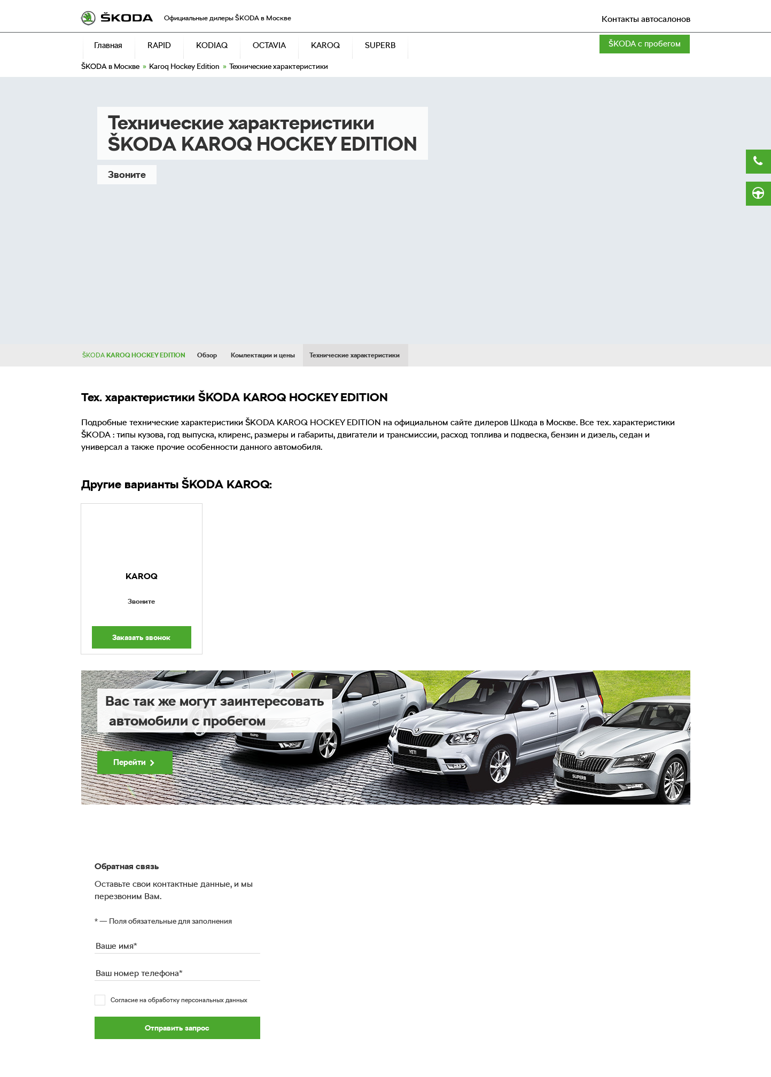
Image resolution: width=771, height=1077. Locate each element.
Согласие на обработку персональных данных (179, 1000)
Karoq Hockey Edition (184, 66)
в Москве (110, 66)
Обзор (207, 355)
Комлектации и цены (263, 355)
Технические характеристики (354, 355)
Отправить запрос (177, 1028)
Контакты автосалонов (646, 19)
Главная (108, 45)
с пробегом (645, 44)
